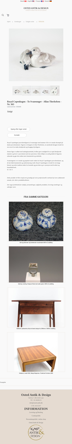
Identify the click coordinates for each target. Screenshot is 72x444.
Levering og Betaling (36, 412)
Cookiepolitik (36, 416)
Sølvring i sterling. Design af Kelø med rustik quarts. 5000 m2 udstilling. (36, 284)
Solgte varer (30, 22)
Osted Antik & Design (36, 422)
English (31, 1)
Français (39, 1)
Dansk (23, 1)
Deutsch (48, 1)
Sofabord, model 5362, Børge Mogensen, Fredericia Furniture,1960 (36, 373)
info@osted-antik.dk (36, 403)
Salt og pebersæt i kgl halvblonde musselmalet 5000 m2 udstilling (36, 242)
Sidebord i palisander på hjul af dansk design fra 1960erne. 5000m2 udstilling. (36, 328)
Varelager (17, 22)
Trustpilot (3, 382)
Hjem (9, 22)
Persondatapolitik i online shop (36, 419)
